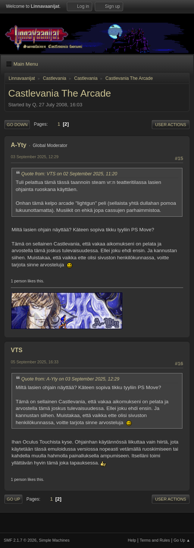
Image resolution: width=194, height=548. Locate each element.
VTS (16, 350)
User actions (170, 124)
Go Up (13, 499)
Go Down (17, 124)
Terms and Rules (155, 540)
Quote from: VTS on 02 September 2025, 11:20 (69, 173)
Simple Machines (54, 540)
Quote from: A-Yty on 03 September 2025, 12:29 (70, 379)
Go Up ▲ (181, 540)
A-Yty (18, 145)
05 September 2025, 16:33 (35, 362)
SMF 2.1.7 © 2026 (20, 540)
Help (132, 540)
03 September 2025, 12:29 (35, 156)
